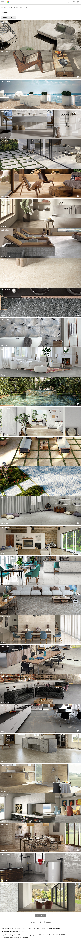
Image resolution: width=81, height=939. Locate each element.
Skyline (3, 48)
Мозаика (17, 928)
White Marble (5, 583)
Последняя (47, 922)
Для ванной (9, 928)
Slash (3, 375)
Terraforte (4, 910)
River (3, 553)
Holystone (4, 286)
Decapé (3, 791)
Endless (3, 643)
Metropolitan (5, 732)
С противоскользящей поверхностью (12, 931)
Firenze (3, 226)
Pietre (3, 405)
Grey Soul (4, 821)
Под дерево (35, 928)
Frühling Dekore (6, 494)
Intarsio (3, 613)
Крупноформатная (54, 928)
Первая (32, 922)
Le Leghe (4, 880)
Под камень (44, 928)
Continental (5, 167)
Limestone (4, 524)
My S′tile (4, 761)
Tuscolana (4, 107)
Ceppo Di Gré (5, 316)
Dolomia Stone (6, 256)
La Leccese (4, 434)
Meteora (4, 851)
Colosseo (4, 464)
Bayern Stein (5, 197)
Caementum (5, 702)
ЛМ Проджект (24, 937)
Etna (2, 672)
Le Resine (4, 137)
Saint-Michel (5, 78)
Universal (4, 345)
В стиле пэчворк (26, 928)
